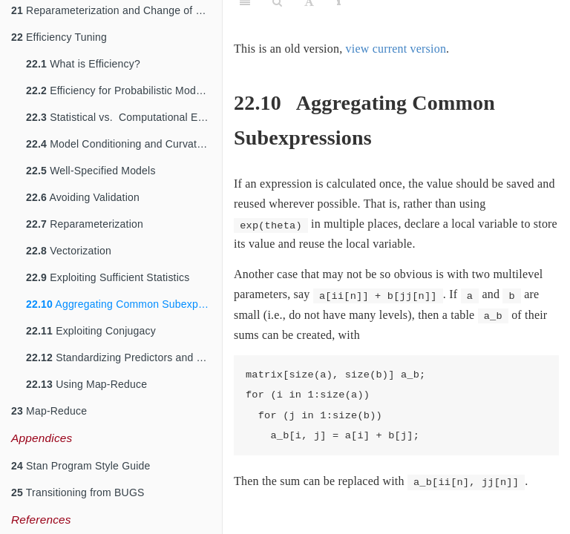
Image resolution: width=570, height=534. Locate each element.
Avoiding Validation (83, 197)
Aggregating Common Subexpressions (124, 304)
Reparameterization (84, 224)
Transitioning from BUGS (78, 492)
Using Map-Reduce (86, 384)
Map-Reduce (49, 411)
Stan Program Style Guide (81, 466)
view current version (396, 48)
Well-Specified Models (91, 171)
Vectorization (68, 251)
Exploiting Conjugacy (91, 331)
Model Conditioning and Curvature (119, 144)
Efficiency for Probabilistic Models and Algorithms (124, 90)
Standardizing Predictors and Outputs (124, 357)
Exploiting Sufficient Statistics (107, 277)
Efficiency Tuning (59, 37)
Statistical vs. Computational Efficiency (124, 117)
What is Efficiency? (83, 64)
